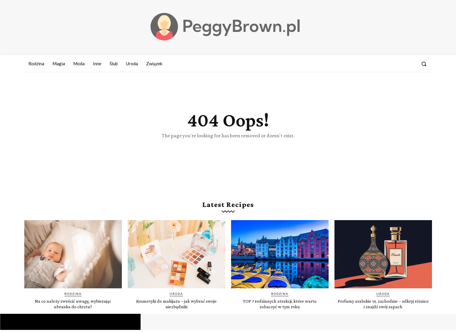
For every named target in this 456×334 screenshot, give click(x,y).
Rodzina (73, 297)
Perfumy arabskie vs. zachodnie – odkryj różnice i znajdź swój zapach (383, 308)
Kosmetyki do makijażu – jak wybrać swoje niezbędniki (176, 308)
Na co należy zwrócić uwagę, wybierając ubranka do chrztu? (73, 308)
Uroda (176, 297)
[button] (424, 64)
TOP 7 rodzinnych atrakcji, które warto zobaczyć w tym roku (280, 308)
